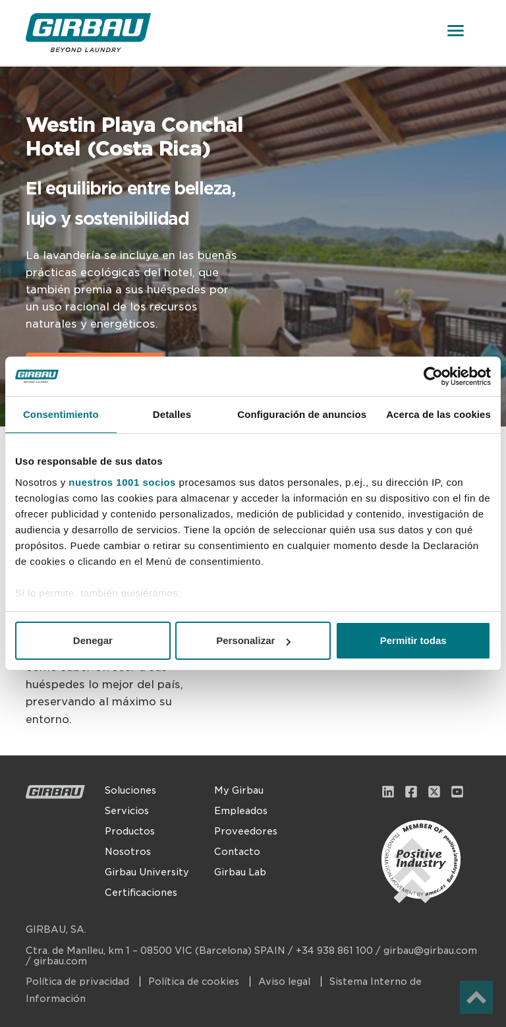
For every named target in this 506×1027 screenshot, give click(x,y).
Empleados (240, 811)
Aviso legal (285, 981)
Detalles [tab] (172, 414)
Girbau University (147, 872)
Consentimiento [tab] (61, 414)
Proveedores (245, 831)
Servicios (127, 811)
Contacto (237, 851)
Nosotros (128, 851)
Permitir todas (413, 640)
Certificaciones (141, 892)
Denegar (93, 640)
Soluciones (130, 790)
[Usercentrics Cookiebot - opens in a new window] (433, 376)
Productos (130, 831)
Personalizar (253, 640)
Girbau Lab (240, 872)
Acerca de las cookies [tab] (438, 414)
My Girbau (239, 790)
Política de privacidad (79, 981)
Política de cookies (195, 981)
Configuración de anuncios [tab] (301, 414)
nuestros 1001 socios (122, 482)
